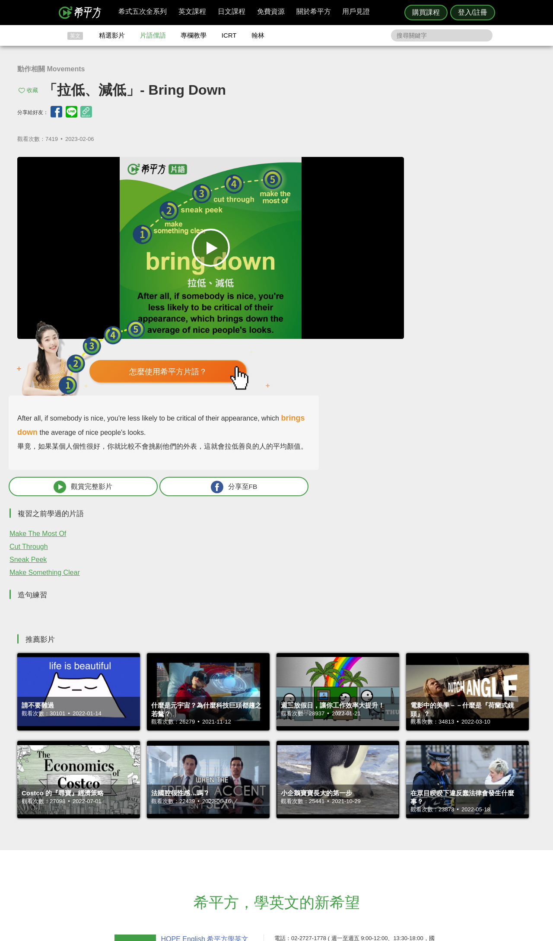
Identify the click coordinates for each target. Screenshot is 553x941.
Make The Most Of (369, 370)
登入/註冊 (472, 12)
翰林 (257, 35)
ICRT (229, 35)
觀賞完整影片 (385, 323)
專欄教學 (194, 35)
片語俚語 (153, 35)
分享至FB (478, 323)
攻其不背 (287, 828)
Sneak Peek (359, 396)
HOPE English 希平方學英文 (203, 776)
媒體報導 (328, 851)
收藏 (32, 90)
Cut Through (360, 383)
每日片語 (287, 844)
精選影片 (112, 35)
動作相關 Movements (51, 69)
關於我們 (328, 844)
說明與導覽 (372, 836)
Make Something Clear (376, 409)
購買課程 (426, 12)
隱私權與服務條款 (380, 828)
